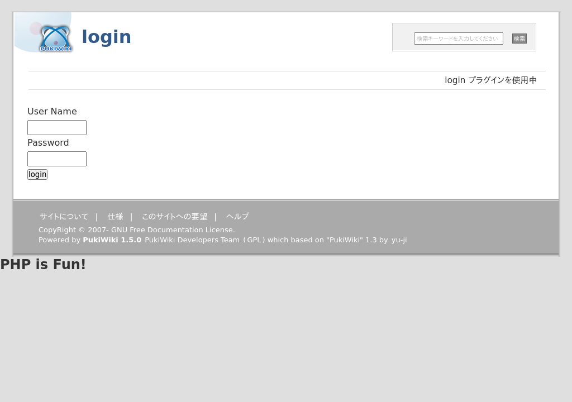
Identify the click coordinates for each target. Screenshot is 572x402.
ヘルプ (237, 216)
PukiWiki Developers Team (192, 240)
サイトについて (64, 216)
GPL (254, 240)
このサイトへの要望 (174, 216)
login (107, 36)
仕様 (115, 216)
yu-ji (399, 240)
